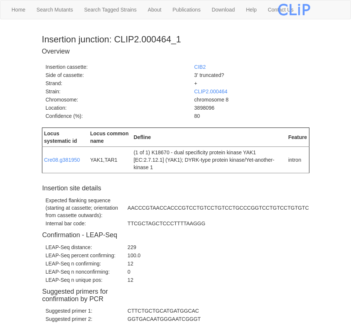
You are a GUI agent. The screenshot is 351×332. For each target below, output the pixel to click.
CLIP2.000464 (211, 91)
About (155, 10)
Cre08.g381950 (62, 160)
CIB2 (200, 67)
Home (18, 10)
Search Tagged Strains (110, 10)
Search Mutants (54, 10)
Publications (186, 10)
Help (251, 10)
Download (223, 10)
